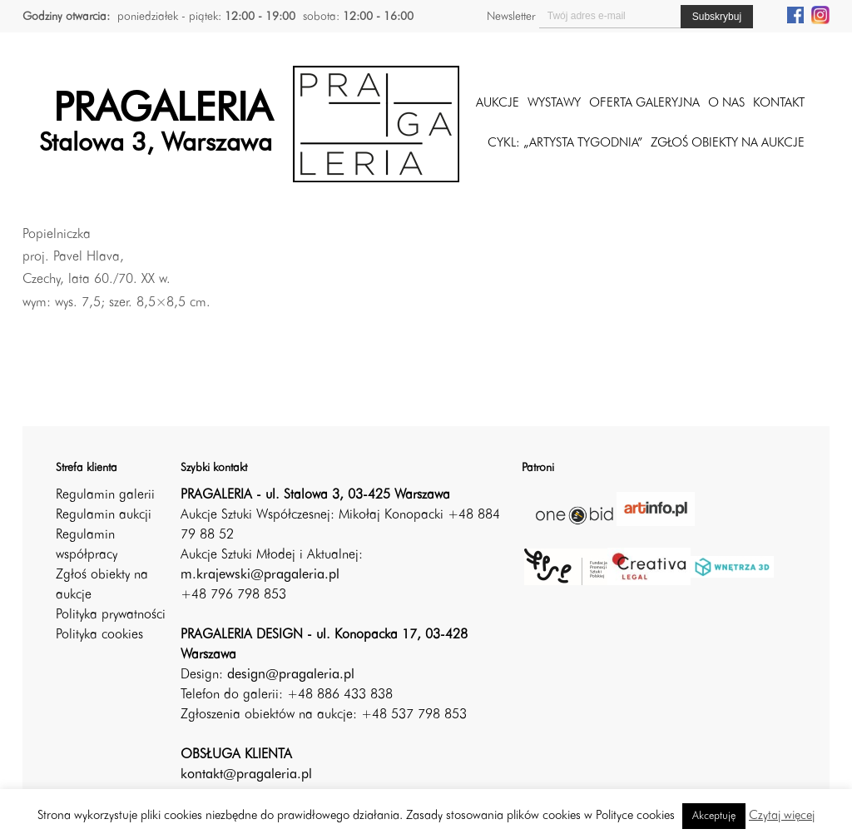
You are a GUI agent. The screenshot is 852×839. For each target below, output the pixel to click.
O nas (726, 103)
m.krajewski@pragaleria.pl (260, 575)
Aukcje (497, 103)
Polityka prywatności (111, 615)
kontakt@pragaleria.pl (246, 775)
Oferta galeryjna (644, 103)
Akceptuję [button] (714, 816)
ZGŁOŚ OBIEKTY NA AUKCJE (728, 143)
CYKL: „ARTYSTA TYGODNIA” (565, 143)
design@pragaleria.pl (290, 675)
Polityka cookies (99, 635)
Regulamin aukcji (103, 515)
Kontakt (779, 103)
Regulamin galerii (105, 495)
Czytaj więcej (782, 816)
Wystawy (554, 103)
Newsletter (511, 16)
